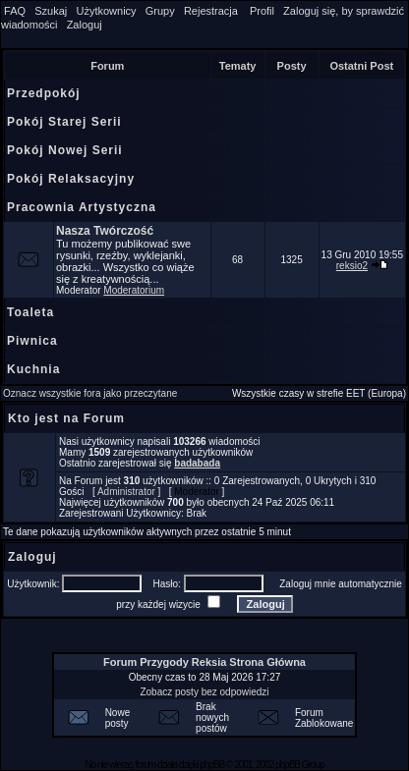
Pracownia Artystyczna (81, 207)
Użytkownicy (106, 11)
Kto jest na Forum (66, 418)
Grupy (160, 11)
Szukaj (50, 11)
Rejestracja (211, 11)
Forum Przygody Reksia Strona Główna (204, 662)
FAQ (15, 11)
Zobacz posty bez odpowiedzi (204, 692)
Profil (262, 11)
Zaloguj (84, 24)
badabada (197, 463)
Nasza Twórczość (104, 231)
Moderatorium (133, 290)
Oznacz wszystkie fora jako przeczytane (90, 393)
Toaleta (30, 312)
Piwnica (32, 341)
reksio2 (352, 265)
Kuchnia (33, 369)
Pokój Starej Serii (64, 122)
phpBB (212, 764)
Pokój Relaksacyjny (71, 179)
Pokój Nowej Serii (65, 150)
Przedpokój (44, 93)
